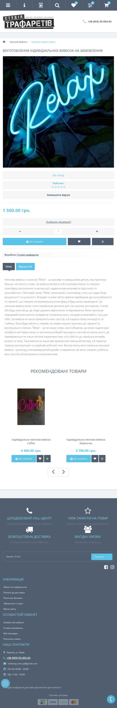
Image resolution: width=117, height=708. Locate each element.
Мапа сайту (9, 609)
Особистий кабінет (13, 622)
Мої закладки (10, 633)
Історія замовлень (13, 627)
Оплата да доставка (14, 592)
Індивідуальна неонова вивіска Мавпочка (86, 441)
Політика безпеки (12, 598)
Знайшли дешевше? (58, 222)
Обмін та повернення (15, 587)
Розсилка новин (12, 638)
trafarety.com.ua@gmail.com (20, 663)
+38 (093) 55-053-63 (16, 658)
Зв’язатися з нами (13, 603)
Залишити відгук (58, 195)
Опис (8, 266)
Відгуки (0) (25, 266)
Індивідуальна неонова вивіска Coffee (31, 441)
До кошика (23, 458)
